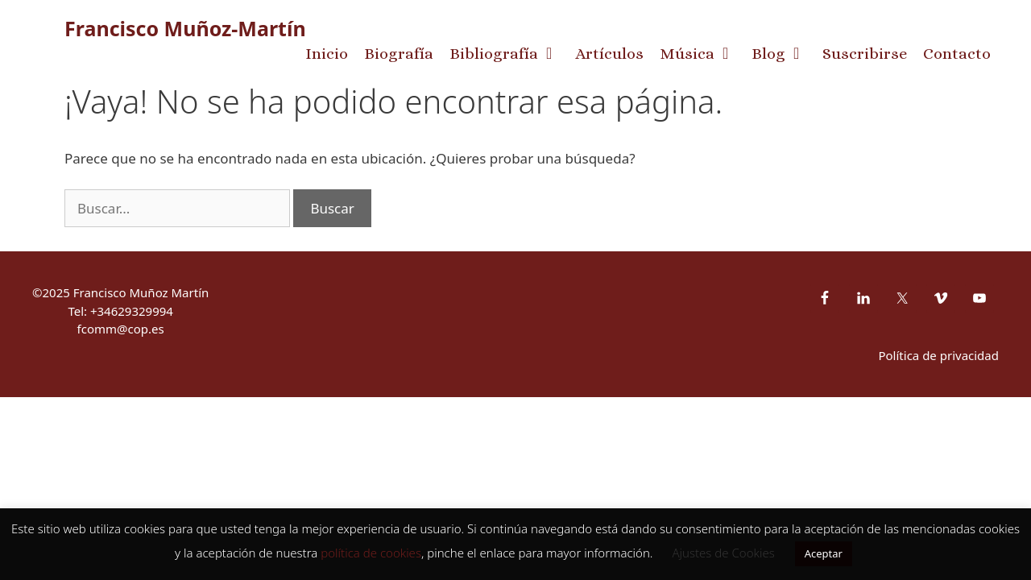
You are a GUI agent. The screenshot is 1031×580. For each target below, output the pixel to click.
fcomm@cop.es (120, 329)
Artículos (609, 53)
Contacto (957, 53)
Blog (783, 54)
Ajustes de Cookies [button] (723, 553)
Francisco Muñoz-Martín (185, 28)
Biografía (398, 53)
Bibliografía (508, 54)
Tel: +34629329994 (120, 311)
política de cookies (371, 553)
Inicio (326, 53)
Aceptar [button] (824, 553)
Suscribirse (864, 53)
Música (701, 54)
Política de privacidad (938, 355)
